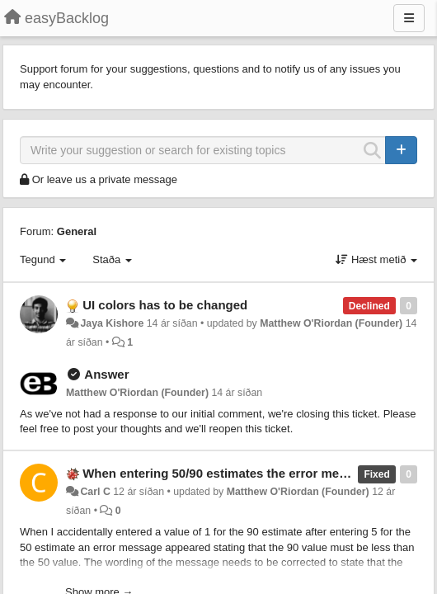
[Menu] (409, 18)
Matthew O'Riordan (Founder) (331, 323)
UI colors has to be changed (164, 305)
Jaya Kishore (111, 323)
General (76, 231)
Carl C (95, 491)
